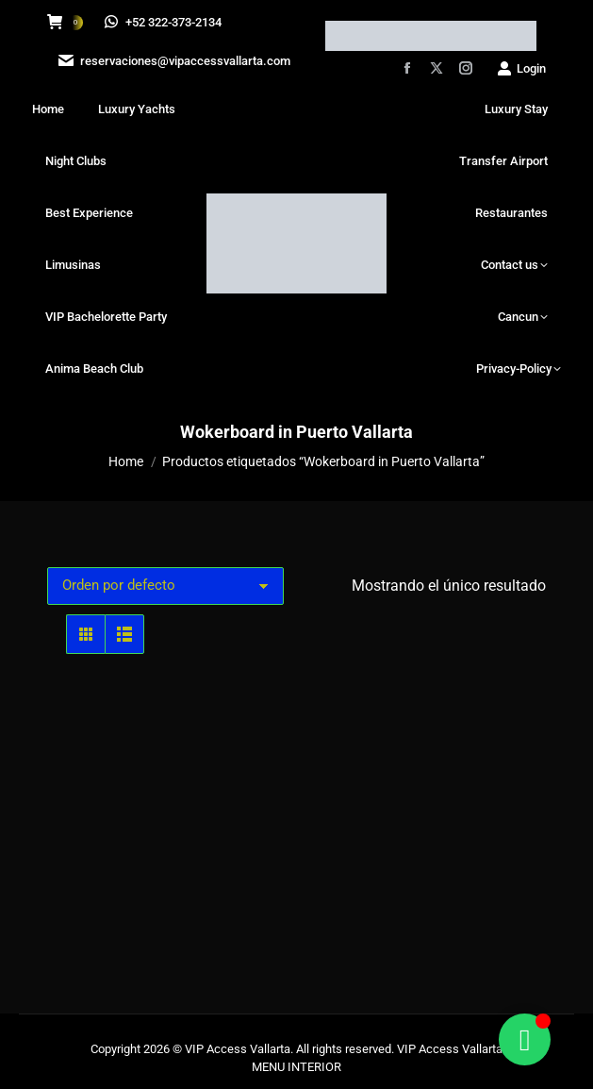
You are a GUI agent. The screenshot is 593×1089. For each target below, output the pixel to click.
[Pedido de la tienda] (165, 586)
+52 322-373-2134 (164, 22)
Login (521, 68)
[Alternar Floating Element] (525, 1039)
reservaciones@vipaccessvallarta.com (172, 61)
